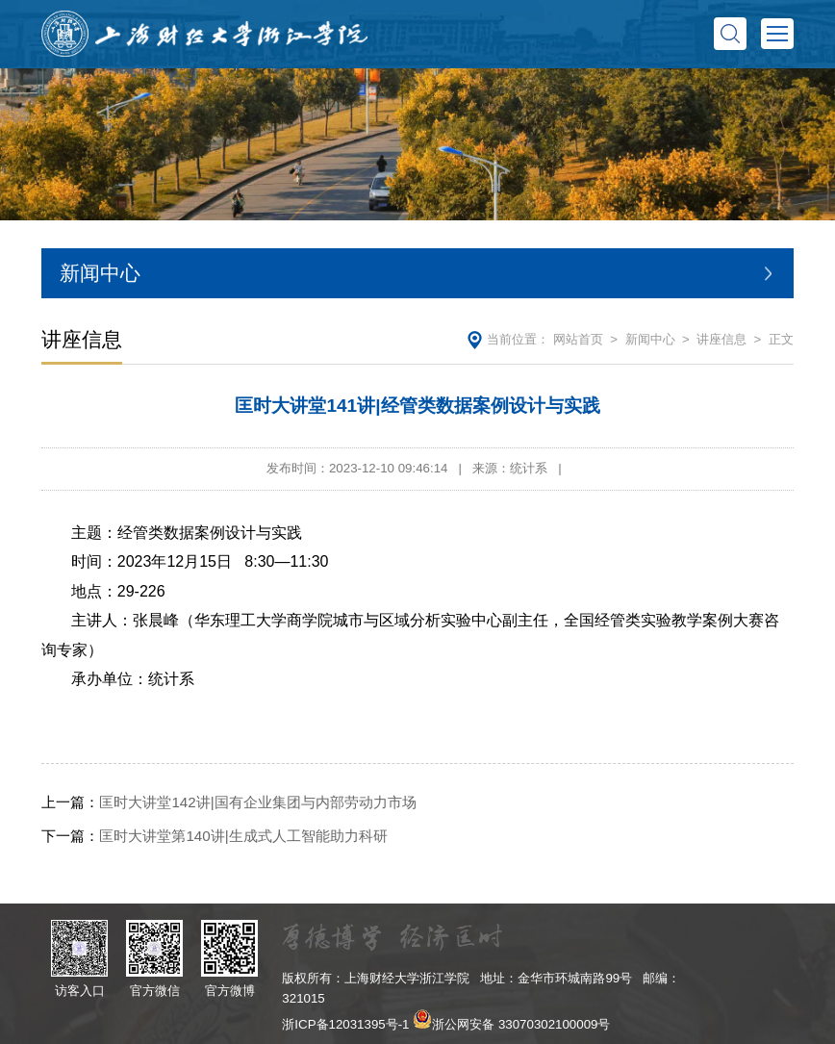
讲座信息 (721, 339)
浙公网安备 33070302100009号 (521, 1024)
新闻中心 (650, 339)
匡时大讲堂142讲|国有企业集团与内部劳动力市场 (228, 802)
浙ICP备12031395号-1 (345, 1024)
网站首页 (578, 339)
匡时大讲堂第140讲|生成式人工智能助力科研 (214, 836)
